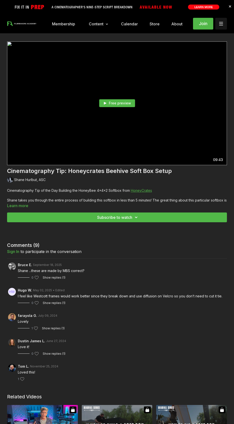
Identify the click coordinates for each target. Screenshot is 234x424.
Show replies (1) (54, 277)
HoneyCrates (141, 190)
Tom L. (23, 366)
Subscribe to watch (118, 217)
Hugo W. (25, 290)
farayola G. (27, 315)
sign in (13, 251)
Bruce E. (25, 265)
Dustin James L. (31, 341)
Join (203, 23)
